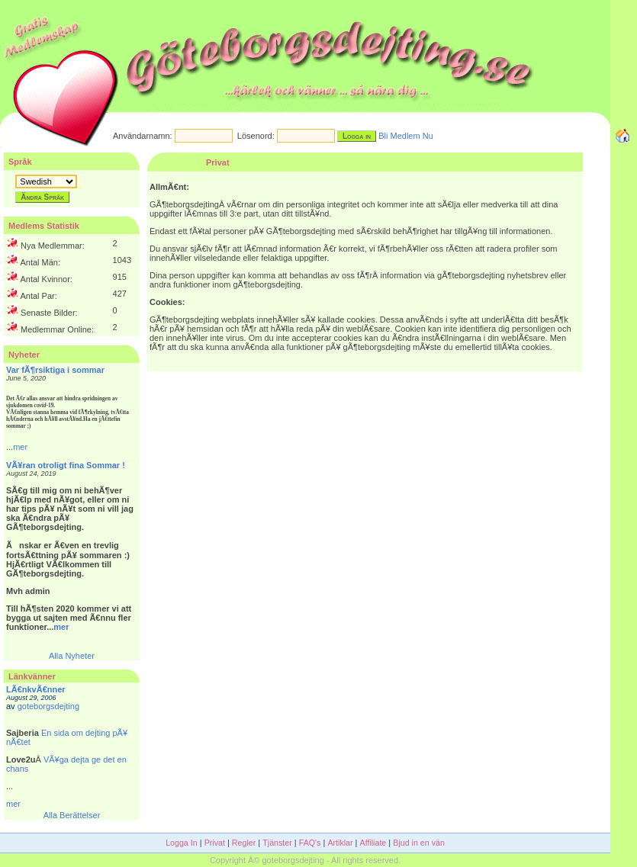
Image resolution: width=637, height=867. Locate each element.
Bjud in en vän (419, 842)
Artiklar (339, 842)
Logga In (181, 842)
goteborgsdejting (48, 706)
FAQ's (310, 842)
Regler (244, 842)
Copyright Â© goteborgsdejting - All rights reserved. (305, 860)
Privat (214, 842)
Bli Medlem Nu (405, 135)
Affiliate (373, 842)
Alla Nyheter (72, 655)
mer (20, 446)
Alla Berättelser (72, 815)
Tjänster (277, 842)
